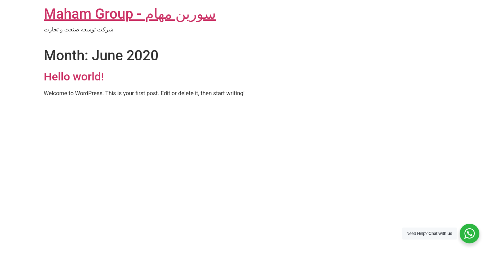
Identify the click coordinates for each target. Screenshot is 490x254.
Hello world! (74, 76)
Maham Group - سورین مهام (130, 14)
